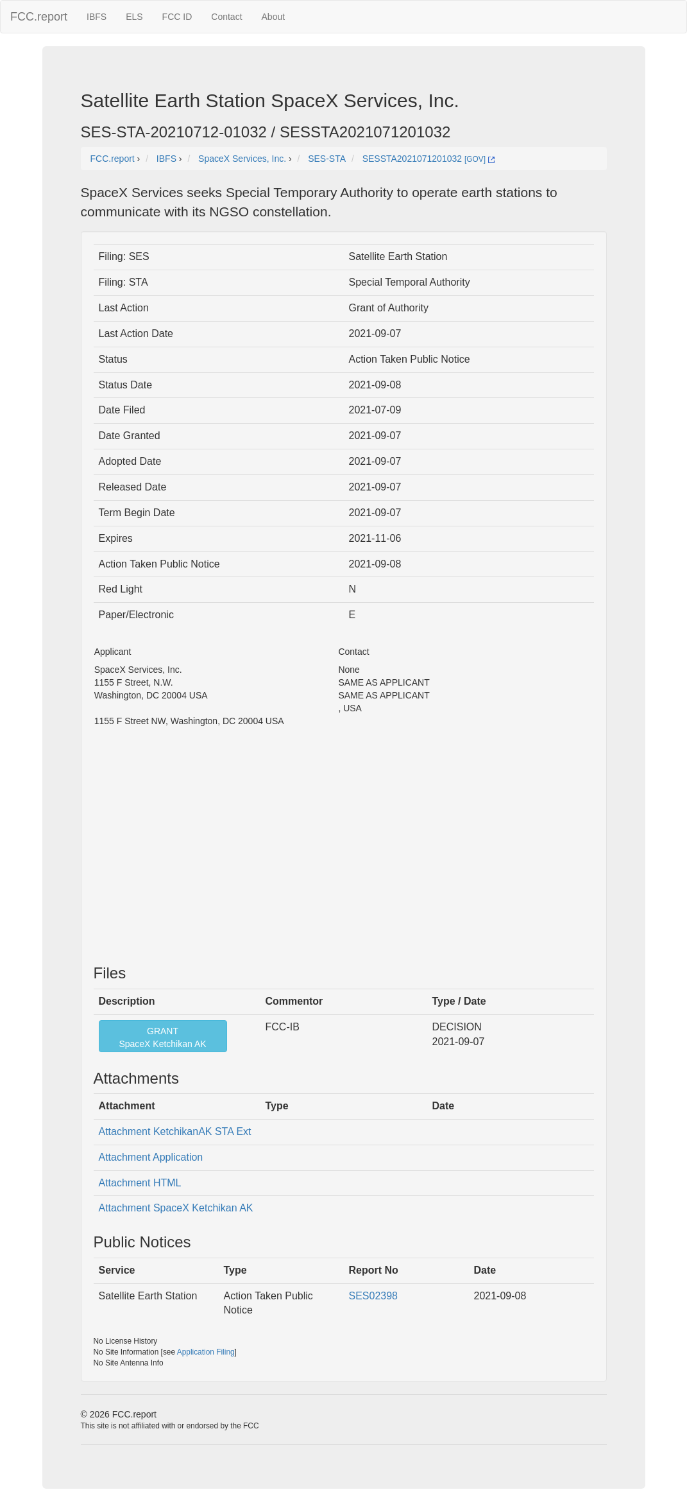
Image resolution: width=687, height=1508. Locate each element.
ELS (134, 17)
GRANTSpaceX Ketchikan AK (162, 1037)
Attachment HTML (140, 1182)
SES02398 (373, 1295)
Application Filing (206, 1352)
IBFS (96, 17)
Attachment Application (151, 1157)
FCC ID (177, 17)
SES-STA (327, 158)
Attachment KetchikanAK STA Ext (175, 1131)
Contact (226, 17)
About (273, 17)
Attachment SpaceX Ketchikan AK (176, 1207)
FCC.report (38, 16)
